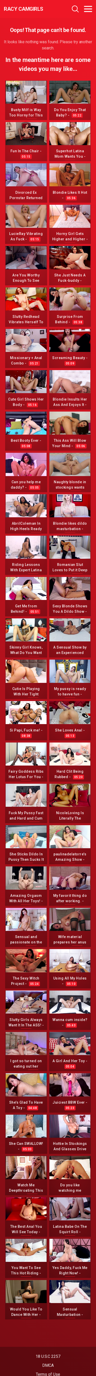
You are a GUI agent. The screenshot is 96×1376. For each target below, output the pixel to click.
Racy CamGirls (23, 9)
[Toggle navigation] (88, 9)
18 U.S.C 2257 (48, 1356)
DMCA (48, 1365)
